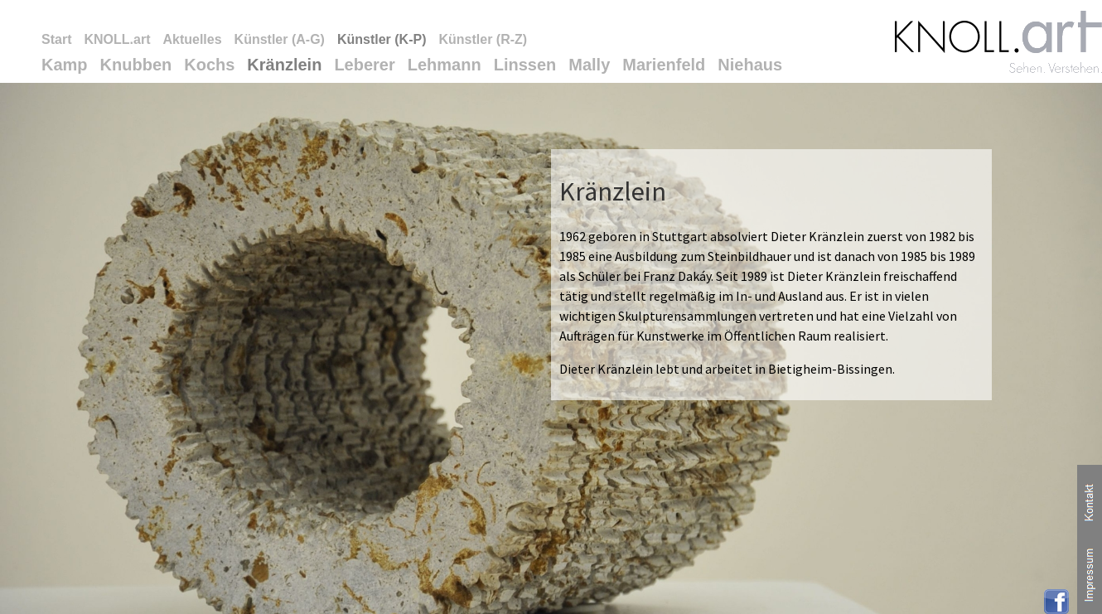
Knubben (136, 65)
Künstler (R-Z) (482, 39)
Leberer (364, 65)
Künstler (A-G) (279, 39)
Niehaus (750, 65)
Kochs (209, 65)
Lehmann (444, 65)
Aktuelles (191, 39)
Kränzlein (284, 65)
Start (56, 39)
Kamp (64, 65)
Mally (589, 65)
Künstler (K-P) (382, 39)
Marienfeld (663, 65)
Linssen (525, 65)
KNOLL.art (117, 39)
